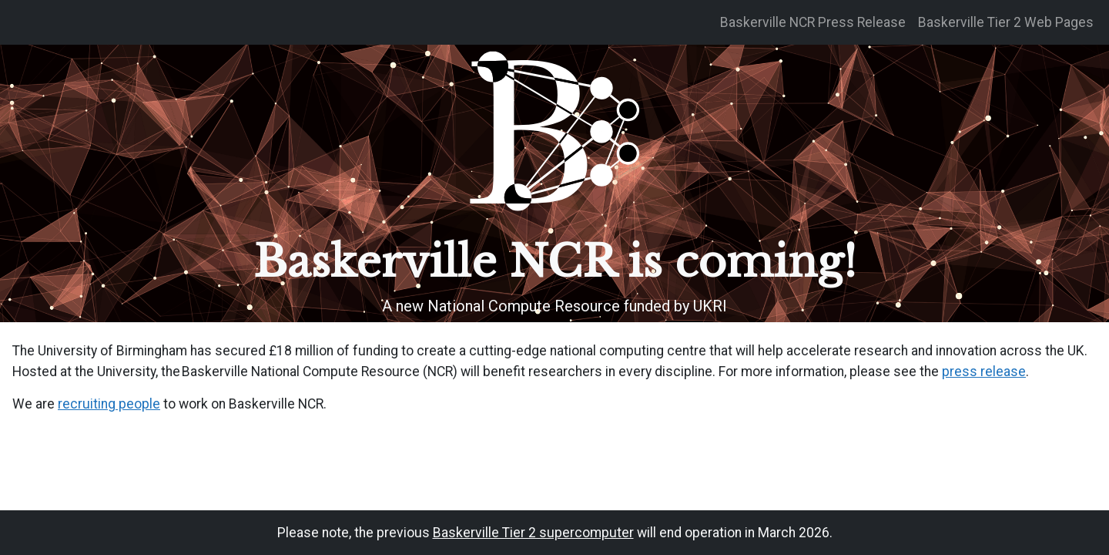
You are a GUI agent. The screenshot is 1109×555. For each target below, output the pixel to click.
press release (984, 371)
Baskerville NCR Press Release (813, 22)
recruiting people (109, 404)
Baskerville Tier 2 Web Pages (1006, 22)
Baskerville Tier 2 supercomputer (533, 532)
